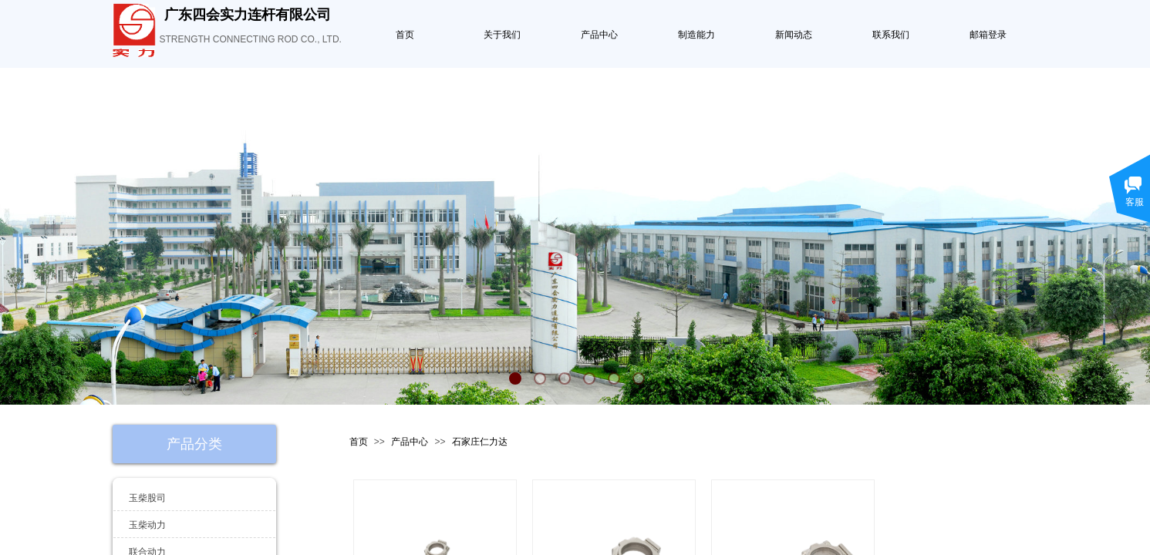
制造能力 (696, 34)
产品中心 (599, 34)
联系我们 (890, 34)
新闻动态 (793, 34)
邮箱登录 (988, 34)
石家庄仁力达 (480, 441)
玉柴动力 (147, 525)
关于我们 (502, 34)
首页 (405, 34)
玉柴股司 (147, 498)
